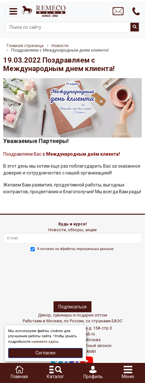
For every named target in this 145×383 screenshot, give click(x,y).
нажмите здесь (44, 342)
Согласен (45, 352)
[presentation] (31, 275)
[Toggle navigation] (13, 11)
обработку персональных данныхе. (87, 249)
